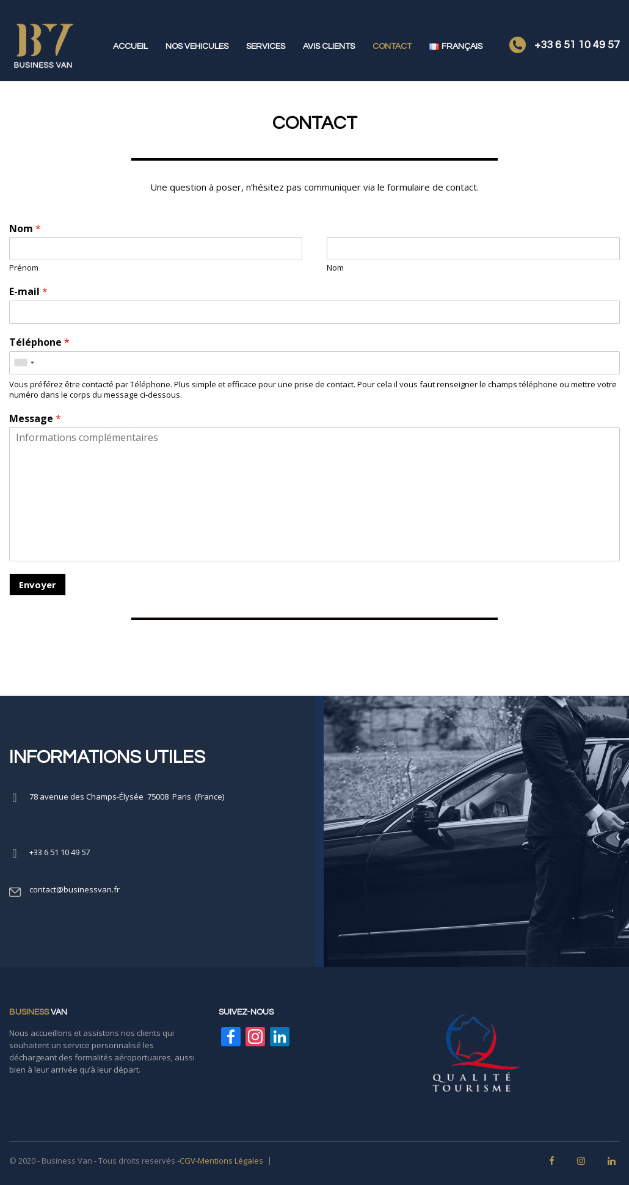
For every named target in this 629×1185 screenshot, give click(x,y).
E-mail (28, 291)
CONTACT (392, 46)
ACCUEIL (130, 46)
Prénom (23, 268)
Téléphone (39, 342)
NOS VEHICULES (196, 46)
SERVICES (265, 46)
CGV (187, 1160)
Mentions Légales (230, 1160)
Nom (25, 228)
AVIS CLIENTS (329, 46)
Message (35, 418)
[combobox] (24, 363)
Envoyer (37, 584)
